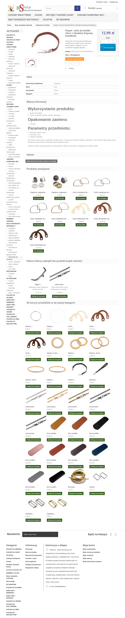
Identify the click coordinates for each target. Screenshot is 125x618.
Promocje (29, 549)
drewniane (12, 90)
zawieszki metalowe (11, 72)
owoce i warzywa (14, 262)
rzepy (10, 266)
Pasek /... (72, 380)
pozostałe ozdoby (14, 83)
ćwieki (10, 80)
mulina (10, 166)
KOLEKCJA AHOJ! (13, 40)
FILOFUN (47, 19)
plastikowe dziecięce (11, 96)
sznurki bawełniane (10, 191)
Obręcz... (29, 326)
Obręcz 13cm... (53, 353)
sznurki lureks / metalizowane (13, 210)
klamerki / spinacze (11, 60)
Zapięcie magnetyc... (38, 192)
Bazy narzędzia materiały (23, 19)
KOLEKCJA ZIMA (13, 319)
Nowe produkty (31, 552)
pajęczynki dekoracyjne (11, 151)
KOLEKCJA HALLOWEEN (12, 315)
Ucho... (71, 326)
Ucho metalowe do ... (81, 192)
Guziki (38, 14)
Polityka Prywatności (33, 564)
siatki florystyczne (11, 146)
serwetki (11, 274)
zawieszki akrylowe (11, 67)
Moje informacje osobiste (92, 561)
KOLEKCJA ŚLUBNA (11, 296)
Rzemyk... (72, 487)
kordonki (11, 164)
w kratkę (11, 116)
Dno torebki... (52, 433)
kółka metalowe (13, 238)
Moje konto (89, 545)
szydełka (11, 231)
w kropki (11, 114)
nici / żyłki (11, 269)
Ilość (108, 38)
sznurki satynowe (14, 207)
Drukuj (71, 68)
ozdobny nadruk (13, 111)
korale (10, 286)
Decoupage (12, 271)
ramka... (92, 487)
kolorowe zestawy (11, 101)
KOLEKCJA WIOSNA (11, 36)
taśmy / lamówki (13, 157)
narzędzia (11, 228)
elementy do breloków (12, 244)
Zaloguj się (114, 2)
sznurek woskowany (11, 172)
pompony (11, 49)
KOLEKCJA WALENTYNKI (12, 323)
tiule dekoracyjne (14, 154)
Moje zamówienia (89, 549)
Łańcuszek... (60, 284)
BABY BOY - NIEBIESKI (11, 301)
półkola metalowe (14, 240)
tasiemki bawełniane (10, 120)
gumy (10, 109)
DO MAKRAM (63, 19)
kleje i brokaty (13, 264)
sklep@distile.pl (60, 586)
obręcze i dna (13, 233)
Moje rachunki (88, 555)
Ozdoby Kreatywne (19, 14)
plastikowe (12, 87)
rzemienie (11, 214)
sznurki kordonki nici (90, 14)
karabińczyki (12, 235)
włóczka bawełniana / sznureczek (11, 178)
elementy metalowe (11, 289)
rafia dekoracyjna (14, 216)
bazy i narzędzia (14, 293)
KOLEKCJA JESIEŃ (11, 311)
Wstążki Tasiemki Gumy (59, 14)
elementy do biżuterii (12, 249)
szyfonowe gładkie (11, 132)
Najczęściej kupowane (33, 555)
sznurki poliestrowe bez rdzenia (12, 202)
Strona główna (30, 561)
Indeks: (68, 51)
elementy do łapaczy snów (12, 253)
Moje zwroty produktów (91, 552)
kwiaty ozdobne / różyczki (13, 77)
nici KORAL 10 (13, 185)
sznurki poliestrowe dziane (13, 196)
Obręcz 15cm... (95, 353)
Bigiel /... (38, 284)
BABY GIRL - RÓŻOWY (11, 306)
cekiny (10, 54)
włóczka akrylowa (14, 183)
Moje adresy (87, 558)
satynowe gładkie (14, 128)
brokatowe (12, 138)
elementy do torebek (12, 258)
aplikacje (11, 56)
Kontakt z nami (101, 2)
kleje (10, 276)
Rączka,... (93, 380)
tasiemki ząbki (13, 135)
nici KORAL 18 (13, 188)
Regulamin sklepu (32, 568)
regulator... (29, 514)
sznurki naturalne (14, 169)
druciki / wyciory (13, 64)
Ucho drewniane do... (81, 219)
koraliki (10, 52)
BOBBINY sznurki (10, 220)
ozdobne (11, 92)
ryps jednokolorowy (12, 124)
